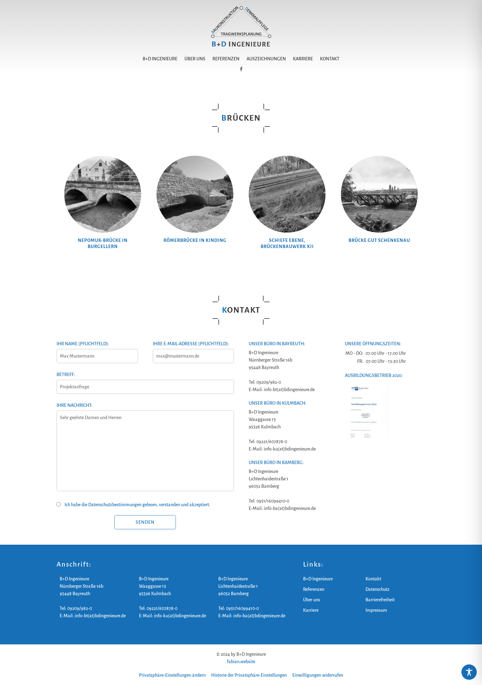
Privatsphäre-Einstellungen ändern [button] (172, 675)
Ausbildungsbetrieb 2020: (374, 375)
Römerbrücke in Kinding (195, 240)
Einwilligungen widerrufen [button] (317, 675)
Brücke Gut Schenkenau (379, 240)
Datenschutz (377, 589)
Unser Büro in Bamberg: (276, 462)
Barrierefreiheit (380, 599)
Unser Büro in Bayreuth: (277, 343)
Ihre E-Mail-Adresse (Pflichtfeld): (193, 350)
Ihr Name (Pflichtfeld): (97, 350)
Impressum (376, 610)
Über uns (194, 58)
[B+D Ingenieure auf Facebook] (241, 69)
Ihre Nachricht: (145, 450)
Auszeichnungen (266, 58)
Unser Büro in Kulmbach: (277, 403)
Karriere (303, 58)
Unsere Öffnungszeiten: (373, 343)
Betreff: (145, 380)
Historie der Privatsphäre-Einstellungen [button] (249, 675)
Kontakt (329, 58)
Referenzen (225, 58)
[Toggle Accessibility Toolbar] (469, 672)
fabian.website (241, 661)
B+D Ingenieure (160, 58)
